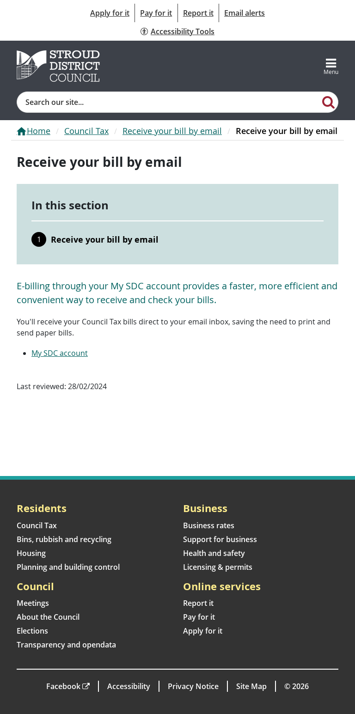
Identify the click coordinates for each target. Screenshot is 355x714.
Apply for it (109, 13)
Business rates (208, 525)
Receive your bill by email (172, 130)
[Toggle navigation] (331, 66)
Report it (198, 13)
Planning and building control (68, 567)
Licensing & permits (217, 567)
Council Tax (86, 130)
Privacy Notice (193, 686)
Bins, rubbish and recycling (64, 539)
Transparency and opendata (66, 645)
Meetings (33, 603)
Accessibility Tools (182, 31)
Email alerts (244, 13)
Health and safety (214, 553)
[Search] (328, 101)
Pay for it (156, 13)
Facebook (63, 686)
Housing (31, 553)
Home (38, 130)
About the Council (48, 617)
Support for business (220, 539)
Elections (32, 631)
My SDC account (59, 353)
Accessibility (128, 686)
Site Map (251, 686)
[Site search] (168, 102)
